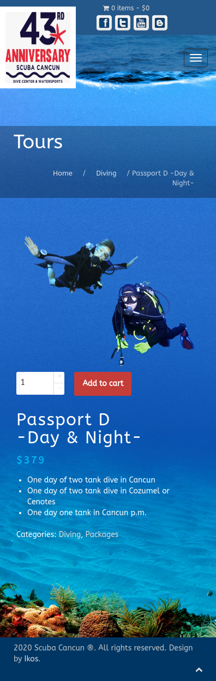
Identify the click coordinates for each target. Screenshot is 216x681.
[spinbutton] (36, 383)
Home (63, 173)
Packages (102, 534)
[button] (58, 377)
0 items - (126, 8)
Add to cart (102, 383)
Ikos (32, 659)
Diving (106, 173)
